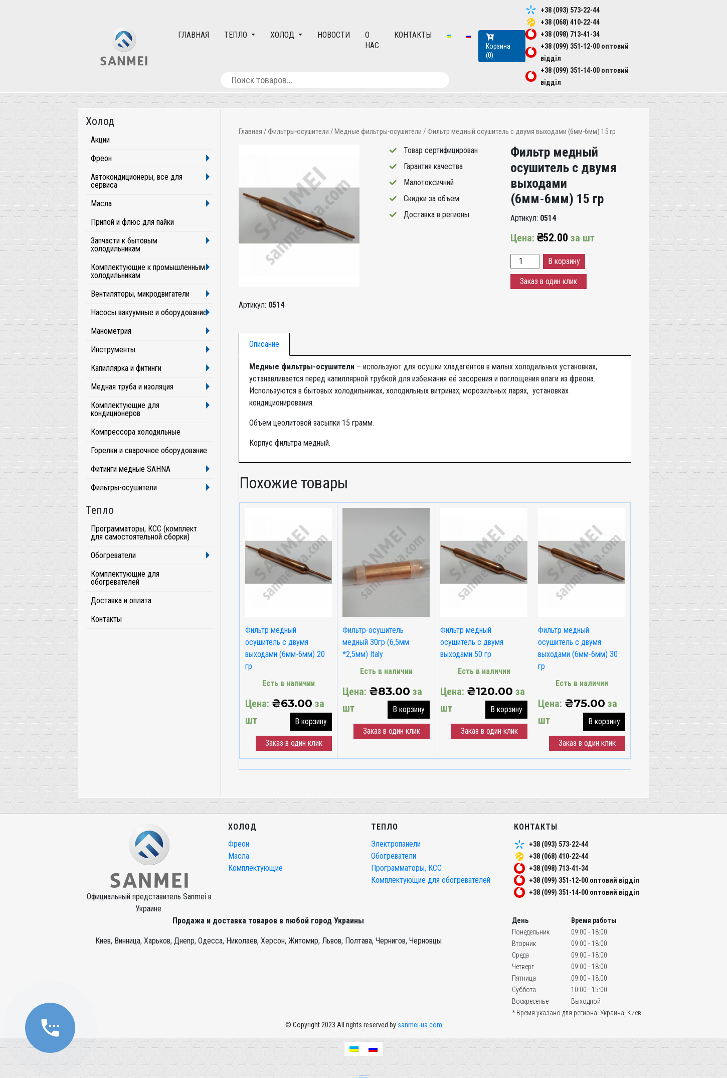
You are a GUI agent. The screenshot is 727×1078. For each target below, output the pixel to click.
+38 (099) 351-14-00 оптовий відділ (584, 892)
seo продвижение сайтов (363, 1075)
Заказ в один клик (548, 281)
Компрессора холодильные (135, 432)
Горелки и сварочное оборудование (149, 450)
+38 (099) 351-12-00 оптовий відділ (584, 880)
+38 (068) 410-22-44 (570, 22)
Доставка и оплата (121, 600)
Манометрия (111, 331)
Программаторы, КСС (406, 868)
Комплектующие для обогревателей (125, 578)
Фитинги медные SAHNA (130, 469)
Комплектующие (255, 868)
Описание (264, 344)
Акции (100, 140)
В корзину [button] (311, 721)
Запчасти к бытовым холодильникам (124, 244)
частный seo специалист (363, 1076)
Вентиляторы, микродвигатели (140, 294)
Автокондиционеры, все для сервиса (137, 181)
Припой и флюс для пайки (132, 222)
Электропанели (396, 844)
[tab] (264, 344)
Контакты (413, 35)
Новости (333, 35)
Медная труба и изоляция (132, 386)
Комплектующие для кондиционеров (125, 409)
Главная (193, 35)
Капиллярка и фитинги (126, 368)
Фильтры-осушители (298, 131)
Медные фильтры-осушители (378, 131)
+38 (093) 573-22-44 (570, 10)
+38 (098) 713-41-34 (570, 34)
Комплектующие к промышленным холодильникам (148, 271)
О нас (372, 40)
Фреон (101, 158)
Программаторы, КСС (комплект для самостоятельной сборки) (144, 533)
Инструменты (113, 349)
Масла (101, 203)
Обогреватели (113, 555)
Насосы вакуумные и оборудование (149, 312)
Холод (283, 35)
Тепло (236, 35)
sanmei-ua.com (420, 1025)
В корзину (564, 261)
